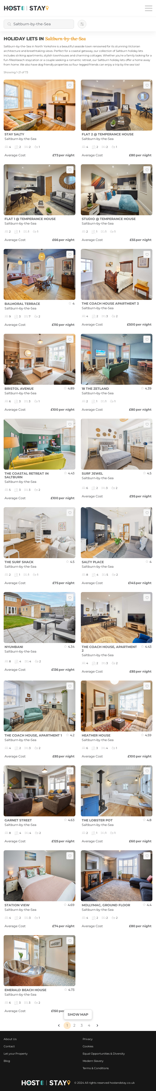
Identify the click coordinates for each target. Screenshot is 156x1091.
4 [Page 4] (89, 1025)
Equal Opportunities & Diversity (104, 1053)
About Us (10, 1039)
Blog (7, 1061)
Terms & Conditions (96, 1068)
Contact (9, 1046)
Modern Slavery (93, 1061)
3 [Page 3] (82, 1025)
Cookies (88, 1046)
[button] (59, 1025)
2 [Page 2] (74, 1025)
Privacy (88, 1039)
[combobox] (39, 24)
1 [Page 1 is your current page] (67, 1025)
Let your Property (16, 1053)
